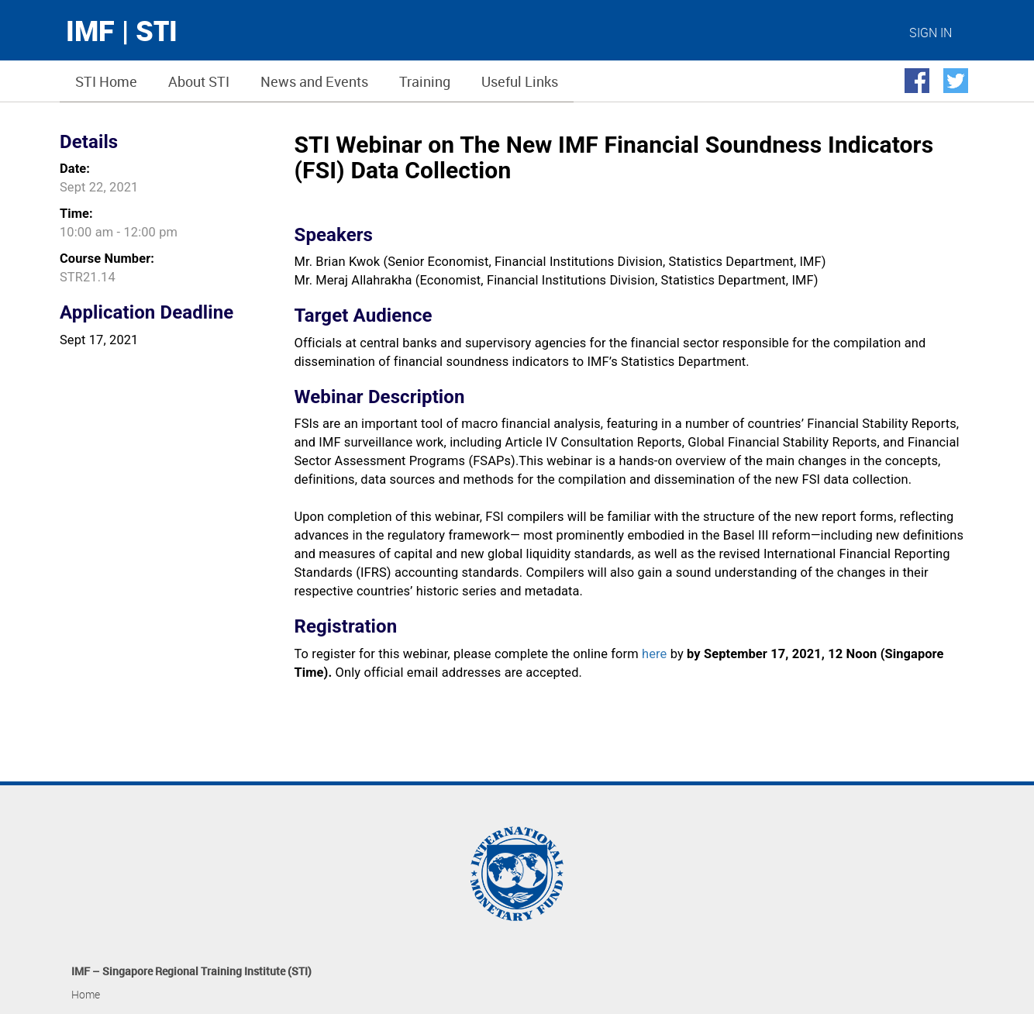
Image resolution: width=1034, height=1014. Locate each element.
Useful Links (519, 81)
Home (85, 994)
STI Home (106, 81)
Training (424, 81)
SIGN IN (930, 32)
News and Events (314, 81)
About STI (198, 81)
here (654, 654)
